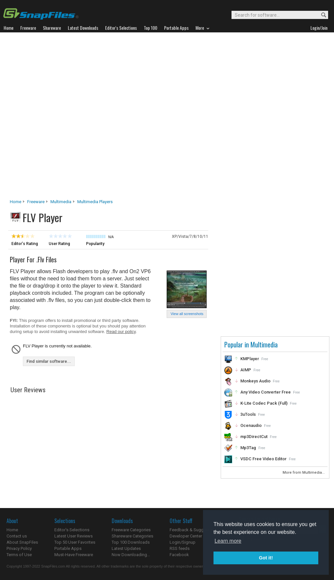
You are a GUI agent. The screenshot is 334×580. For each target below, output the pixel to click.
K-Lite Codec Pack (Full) (264, 403)
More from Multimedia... (304, 472)
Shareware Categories (132, 536)
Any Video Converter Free (265, 392)
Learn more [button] (227, 541)
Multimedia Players (95, 201)
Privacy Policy (19, 548)
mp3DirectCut (254, 436)
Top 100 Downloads (131, 542)
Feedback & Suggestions (194, 529)
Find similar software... (49, 361)
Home (15, 201)
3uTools (248, 414)
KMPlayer (249, 358)
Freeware (36, 201)
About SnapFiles (22, 542)
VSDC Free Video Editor (263, 458)
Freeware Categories (131, 529)
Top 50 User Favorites (74, 542)
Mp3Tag (248, 447)
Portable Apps (68, 548)
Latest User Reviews (73, 536)
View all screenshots (187, 314)
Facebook (179, 554)
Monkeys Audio (255, 380)
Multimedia (60, 201)
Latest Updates (126, 548)
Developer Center (186, 536)
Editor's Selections (71, 529)
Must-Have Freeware (73, 554)
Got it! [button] (266, 557)
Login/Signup (182, 542)
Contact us (17, 536)
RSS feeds (180, 548)
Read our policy (121, 331)
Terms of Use (19, 554)
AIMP (245, 369)
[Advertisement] (80, 117)
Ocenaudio (251, 425)
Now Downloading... (131, 554)
